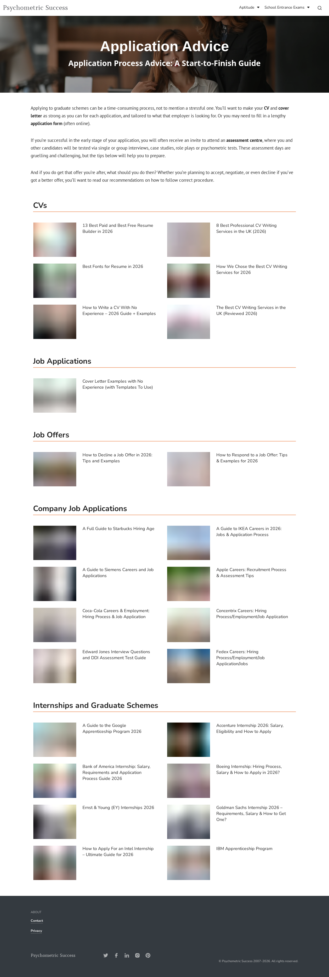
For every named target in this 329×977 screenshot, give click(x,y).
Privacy (36, 931)
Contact (37, 920)
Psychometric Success (35, 8)
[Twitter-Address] (106, 955)
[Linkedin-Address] (127, 955)
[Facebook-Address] (116, 955)
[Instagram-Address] (137, 955)
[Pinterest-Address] (148, 955)
